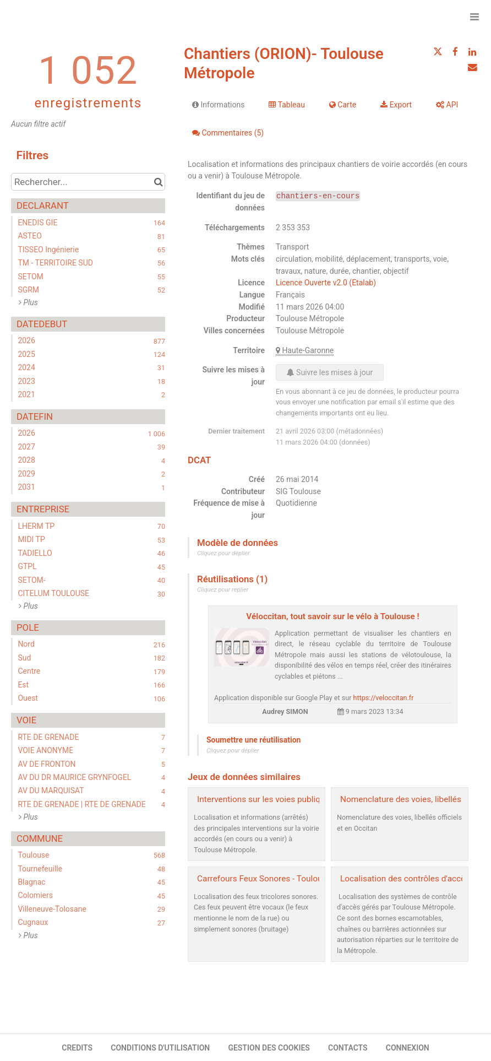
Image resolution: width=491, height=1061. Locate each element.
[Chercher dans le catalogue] (158, 182)
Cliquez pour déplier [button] (223, 553)
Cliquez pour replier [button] (222, 589)
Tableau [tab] (286, 104)
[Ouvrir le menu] (474, 16)
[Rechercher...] (88, 182)
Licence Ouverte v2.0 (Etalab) (326, 282)
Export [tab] (396, 104)
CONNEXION (407, 1047)
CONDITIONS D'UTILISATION (160, 1047)
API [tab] (447, 104)
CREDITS (77, 1047)
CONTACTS (348, 1047)
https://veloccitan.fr (383, 698)
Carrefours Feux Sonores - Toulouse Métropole (284, 879)
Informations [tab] (218, 104)
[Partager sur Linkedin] (472, 51)
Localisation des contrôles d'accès (405, 879)
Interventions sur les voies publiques (265, 799)
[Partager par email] (472, 67)
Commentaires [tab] (228, 132)
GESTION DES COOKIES (269, 1047)
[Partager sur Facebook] (455, 51)
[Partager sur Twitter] (437, 51)
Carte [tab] (342, 104)
